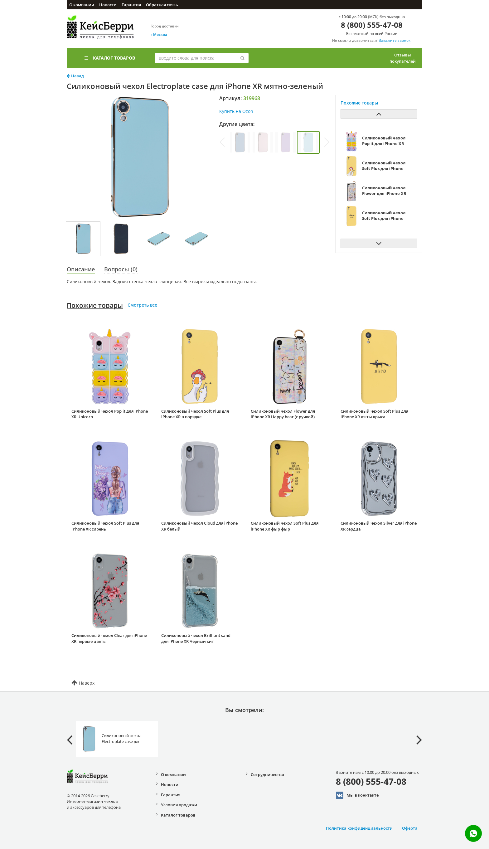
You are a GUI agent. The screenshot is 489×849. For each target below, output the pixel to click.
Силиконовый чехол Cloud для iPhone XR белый (199, 526)
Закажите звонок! (395, 40)
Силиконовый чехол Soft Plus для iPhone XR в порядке (195, 414)
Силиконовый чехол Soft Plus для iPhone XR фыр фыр (284, 526)
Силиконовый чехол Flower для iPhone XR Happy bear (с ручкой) (283, 414)
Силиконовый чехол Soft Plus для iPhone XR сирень (105, 526)
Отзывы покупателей (403, 58)
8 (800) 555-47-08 (372, 25)
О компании (81, 4)
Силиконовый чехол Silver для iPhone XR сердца (379, 526)
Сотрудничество (267, 774)
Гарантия (131, 4)
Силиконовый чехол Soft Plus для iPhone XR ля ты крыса (374, 414)
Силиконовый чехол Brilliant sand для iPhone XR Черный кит (195, 638)
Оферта (410, 828)
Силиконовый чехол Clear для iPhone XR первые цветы (109, 638)
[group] (240, 142)
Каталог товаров (110, 58)
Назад (75, 76)
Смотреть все (142, 305)
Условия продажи (179, 805)
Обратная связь (162, 4)
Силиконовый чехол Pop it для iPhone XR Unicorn (109, 414)
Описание (81, 269)
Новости (108, 4)
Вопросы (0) (121, 269)
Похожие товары (95, 305)
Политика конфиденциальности (359, 828)
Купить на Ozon (236, 111)
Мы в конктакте (357, 795)
